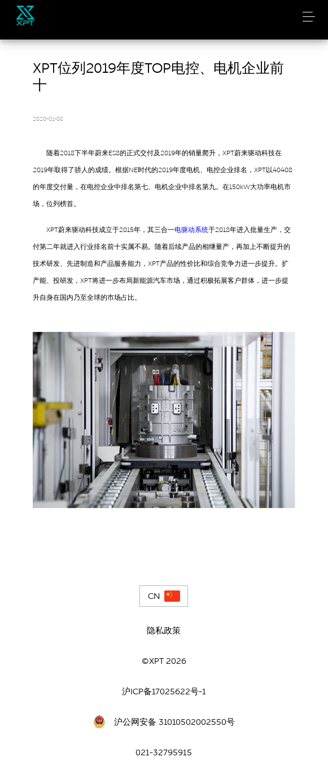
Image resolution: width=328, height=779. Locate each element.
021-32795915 (163, 752)
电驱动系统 (191, 229)
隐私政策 (164, 630)
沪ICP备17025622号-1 (164, 691)
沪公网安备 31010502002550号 (174, 722)
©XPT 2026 (164, 661)
